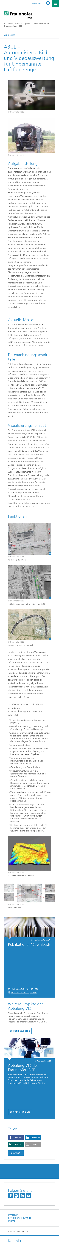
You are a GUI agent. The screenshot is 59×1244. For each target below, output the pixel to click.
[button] (16, 1137)
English (36, 3)
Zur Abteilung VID (20, 1112)
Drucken (16, 1153)
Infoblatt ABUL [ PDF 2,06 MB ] (25, 989)
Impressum (13, 1215)
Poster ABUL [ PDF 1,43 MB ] (24, 992)
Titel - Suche (48, 3)
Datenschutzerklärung (19, 1218)
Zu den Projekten (20, 1031)
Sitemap (11, 1221)
